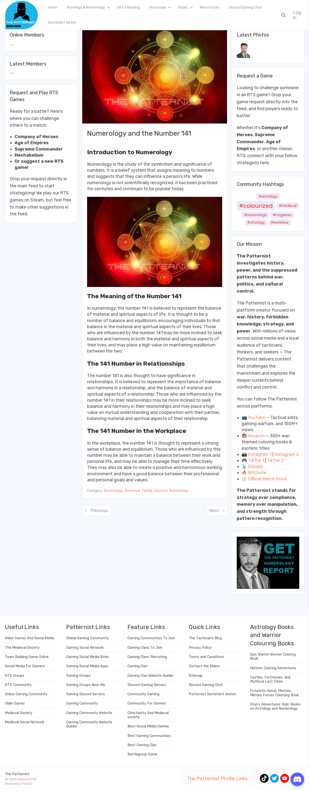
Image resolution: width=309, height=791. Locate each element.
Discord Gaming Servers (146, 685)
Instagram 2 (286, 454)
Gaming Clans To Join (144, 648)
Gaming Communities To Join (151, 638)
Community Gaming (143, 694)
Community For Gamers (146, 703)
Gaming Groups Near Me (85, 685)
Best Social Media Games (148, 726)
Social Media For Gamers (25, 666)
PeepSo (27, 783)
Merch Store (209, 7)
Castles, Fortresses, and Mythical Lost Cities (270, 679)
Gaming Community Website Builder (89, 724)
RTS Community (18, 685)
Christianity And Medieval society (148, 715)
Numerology (113, 491)
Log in (297, 15)
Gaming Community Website (89, 713)
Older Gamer (15, 703)
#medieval (288, 205)
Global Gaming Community (87, 638)
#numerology (255, 215)
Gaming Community (82, 703)
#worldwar (280, 222)
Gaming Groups (78, 676)
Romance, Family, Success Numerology (156, 491)
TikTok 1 (256, 460)
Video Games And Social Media (29, 638)
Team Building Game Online (27, 657)
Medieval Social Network (24, 722)
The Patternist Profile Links (217, 778)
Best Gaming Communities (149, 736)
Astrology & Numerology (86, 7)
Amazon (256, 435)
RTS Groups (14, 676)
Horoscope (157, 7)
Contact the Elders (204, 666)
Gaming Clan (137, 666)
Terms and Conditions (206, 657)
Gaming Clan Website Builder (150, 676)
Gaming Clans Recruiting (147, 657)
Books (183, 7)
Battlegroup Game (142, 754)
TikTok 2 (275, 460)
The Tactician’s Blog (205, 638)
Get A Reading (128, 7)
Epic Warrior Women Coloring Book (273, 656)
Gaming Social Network (85, 648)
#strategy (256, 222)
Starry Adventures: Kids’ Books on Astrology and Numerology (275, 706)
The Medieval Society (22, 648)
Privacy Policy (200, 648)
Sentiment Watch (62, 22)
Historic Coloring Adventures (273, 668)
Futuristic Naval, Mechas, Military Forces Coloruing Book (274, 693)
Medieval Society (18, 713)
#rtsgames (282, 215)
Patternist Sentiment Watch (212, 694)
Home (52, 7)
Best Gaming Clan (141, 745)
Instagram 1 (260, 454)
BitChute (257, 472)
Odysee (255, 466)
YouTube (256, 417)
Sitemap (195, 676)
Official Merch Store (267, 479)
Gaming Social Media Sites (87, 657)
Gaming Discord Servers (85, 694)
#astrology (268, 196)
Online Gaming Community (26, 694)
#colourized (256, 205)
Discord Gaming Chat (245, 7)
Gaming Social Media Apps (87, 666)
